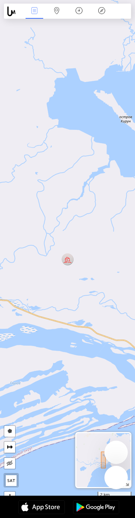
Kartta (56, 11)
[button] (67, 259)
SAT (11, 480)
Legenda (101, 11)
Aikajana (79, 11)
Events (34, 11)
